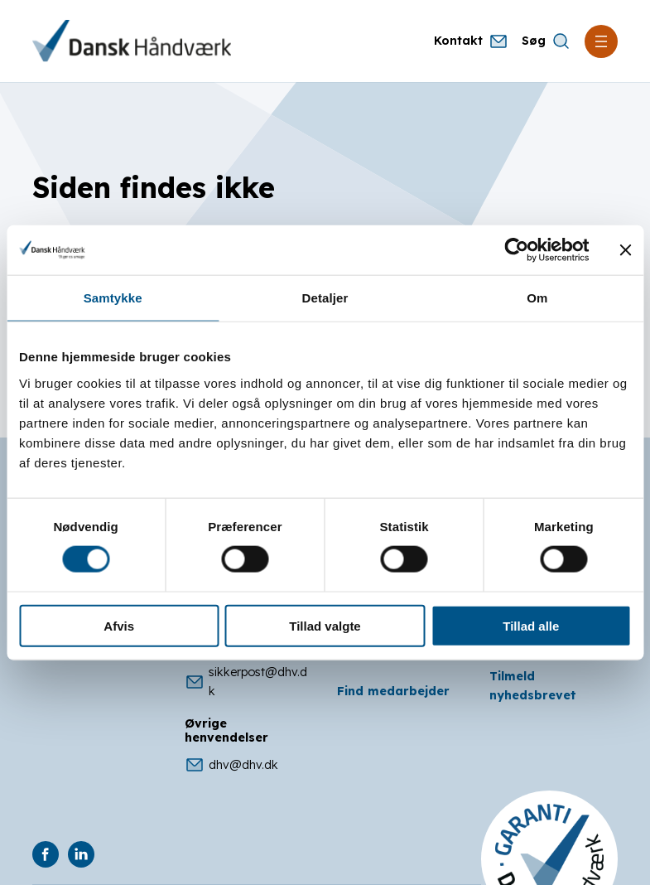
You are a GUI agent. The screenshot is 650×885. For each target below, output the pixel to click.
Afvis (119, 625)
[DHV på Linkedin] (81, 854)
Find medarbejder (393, 691)
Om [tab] (537, 298)
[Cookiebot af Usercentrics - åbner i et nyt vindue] (516, 250)
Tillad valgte (324, 625)
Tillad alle (531, 625)
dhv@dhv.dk (231, 765)
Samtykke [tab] (113, 298)
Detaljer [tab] (325, 298)
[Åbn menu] (601, 41)
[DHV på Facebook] (45, 854)
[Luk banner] (625, 250)
